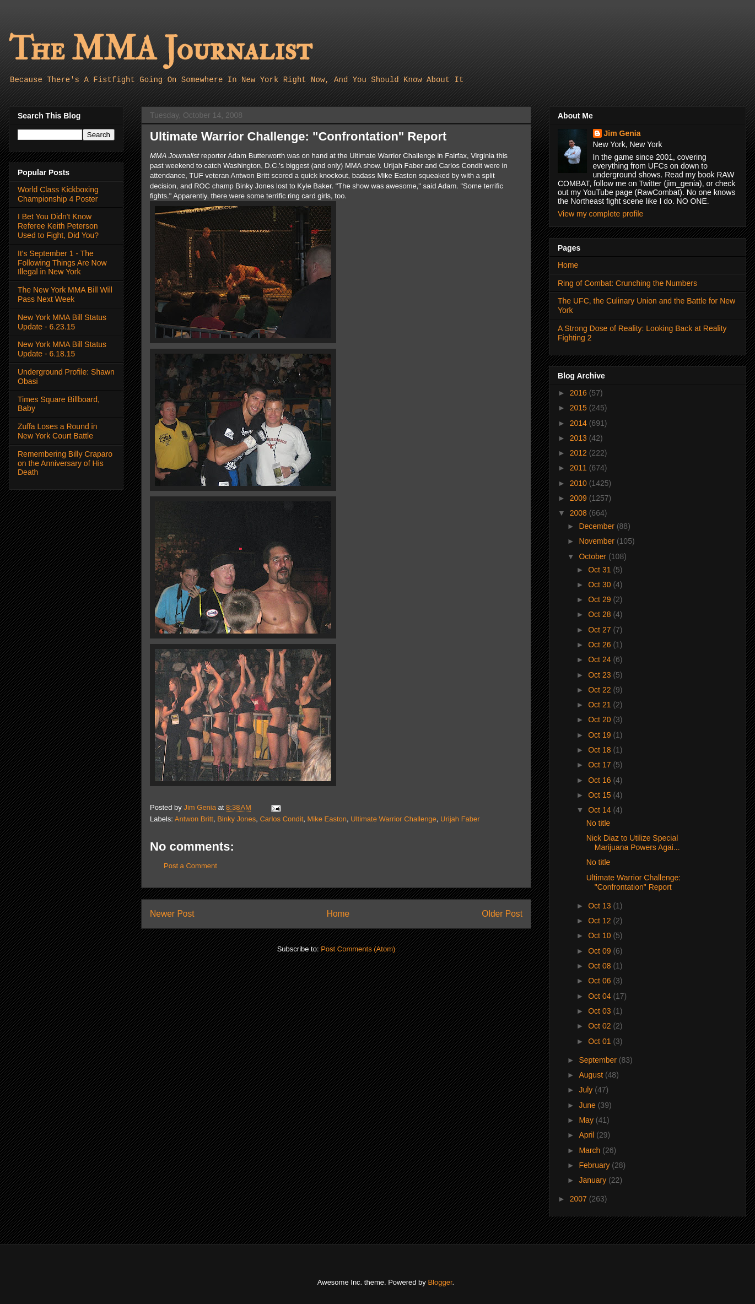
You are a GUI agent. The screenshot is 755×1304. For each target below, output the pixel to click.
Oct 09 (600, 950)
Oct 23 (600, 674)
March (590, 1150)
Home (338, 913)
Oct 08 (600, 965)
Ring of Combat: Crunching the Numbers (627, 283)
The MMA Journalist (160, 49)
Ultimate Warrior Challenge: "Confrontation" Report (633, 882)
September (598, 1060)
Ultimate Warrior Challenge (393, 819)
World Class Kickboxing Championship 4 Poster (58, 194)
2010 (579, 483)
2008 (579, 512)
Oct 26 (600, 644)
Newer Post (172, 913)
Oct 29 (600, 599)
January (593, 1180)
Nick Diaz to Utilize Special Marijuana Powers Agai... (633, 843)
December (597, 526)
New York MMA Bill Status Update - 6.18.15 (62, 349)
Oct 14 (600, 809)
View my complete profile (600, 213)
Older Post (502, 913)
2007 (579, 1198)
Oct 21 (600, 704)
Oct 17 (600, 764)
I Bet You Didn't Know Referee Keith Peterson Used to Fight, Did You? (58, 226)
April (587, 1134)
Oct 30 (600, 584)
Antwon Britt (194, 819)
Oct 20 (600, 719)
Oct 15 (600, 795)
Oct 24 (600, 659)
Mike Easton (327, 819)
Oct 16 (600, 780)
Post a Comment (190, 866)
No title (598, 823)
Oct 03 (600, 1011)
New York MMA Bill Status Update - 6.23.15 (62, 322)
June (588, 1105)
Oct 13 (600, 905)
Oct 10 (600, 935)
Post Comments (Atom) (358, 949)
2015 (579, 407)
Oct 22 (600, 689)
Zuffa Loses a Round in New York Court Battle (58, 431)
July (587, 1089)
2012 (579, 452)
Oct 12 (600, 920)
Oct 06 (600, 980)
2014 (579, 423)
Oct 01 (600, 1041)
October (593, 556)
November (597, 541)
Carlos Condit (281, 819)
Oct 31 (600, 569)
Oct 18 (600, 749)
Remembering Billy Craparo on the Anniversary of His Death (65, 463)
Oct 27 (600, 629)
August (592, 1074)
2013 (579, 438)
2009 (579, 498)
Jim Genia (622, 133)
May (587, 1120)
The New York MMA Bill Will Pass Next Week (65, 294)
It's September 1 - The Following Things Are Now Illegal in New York (62, 263)
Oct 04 (600, 996)
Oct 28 (600, 614)
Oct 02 (600, 1025)
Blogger (440, 1282)
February (595, 1165)
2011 (579, 467)
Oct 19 (600, 735)
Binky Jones (236, 819)
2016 (579, 392)
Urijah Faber (460, 819)
